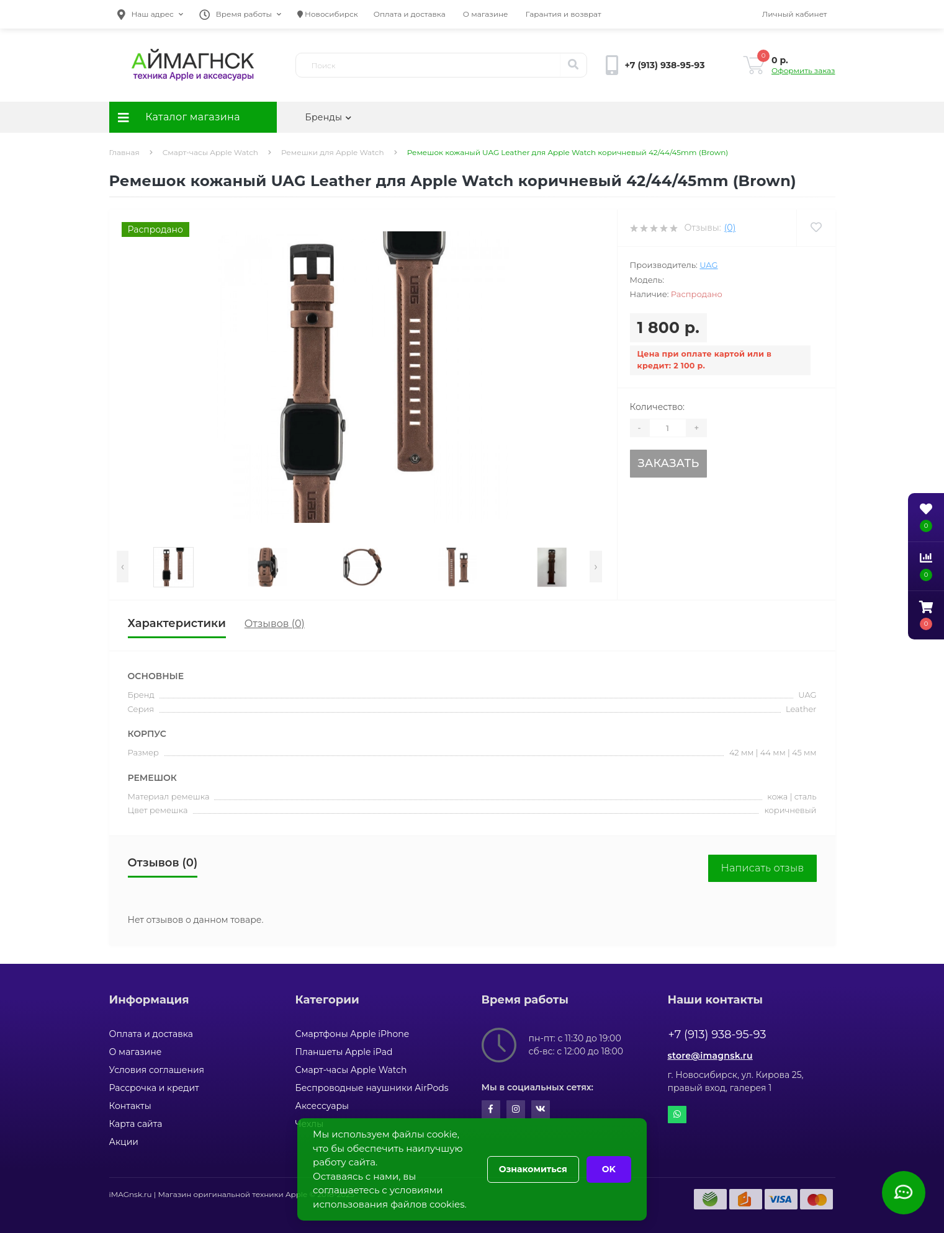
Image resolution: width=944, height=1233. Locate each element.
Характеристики (177, 623)
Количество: (657, 406)
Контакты (130, 1105)
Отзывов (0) (275, 624)
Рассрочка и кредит (154, 1087)
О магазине (485, 14)
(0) (729, 227)
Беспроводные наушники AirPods (372, 1087)
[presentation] (122, 566)
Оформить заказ (803, 70)
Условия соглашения (157, 1069)
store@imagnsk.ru (710, 1055)
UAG (708, 265)
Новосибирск (327, 14)
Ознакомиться (533, 1169)
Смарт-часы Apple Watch (210, 152)
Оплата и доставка (410, 14)
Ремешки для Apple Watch (332, 152)
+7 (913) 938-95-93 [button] (717, 1034)
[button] (150, 14)
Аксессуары (322, 1105)
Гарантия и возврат (563, 14)
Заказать (668, 463)
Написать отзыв (762, 868)
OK (609, 1169)
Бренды (328, 117)
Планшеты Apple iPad (344, 1051)
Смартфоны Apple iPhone (352, 1033)
